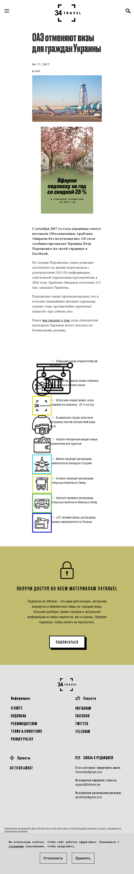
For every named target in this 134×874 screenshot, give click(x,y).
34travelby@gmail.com (88, 772)
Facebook (82, 715)
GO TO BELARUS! (21, 767)
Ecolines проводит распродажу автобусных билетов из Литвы (72, 480)
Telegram (82, 731)
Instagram (83, 708)
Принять (83, 858)
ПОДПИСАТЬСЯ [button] (67, 642)
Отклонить (53, 858)
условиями (16, 846)
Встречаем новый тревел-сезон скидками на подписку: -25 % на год (72, 402)
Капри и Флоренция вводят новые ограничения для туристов (73, 441)
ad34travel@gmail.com (88, 797)
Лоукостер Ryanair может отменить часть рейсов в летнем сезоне (74, 383)
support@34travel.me (87, 784)
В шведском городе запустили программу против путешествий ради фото (72, 421)
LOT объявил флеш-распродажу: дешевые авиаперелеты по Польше (73, 519)
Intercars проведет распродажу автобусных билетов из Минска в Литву (73, 500)
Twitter (81, 723)
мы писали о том (56, 320)
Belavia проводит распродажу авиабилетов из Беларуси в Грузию (71, 461)
